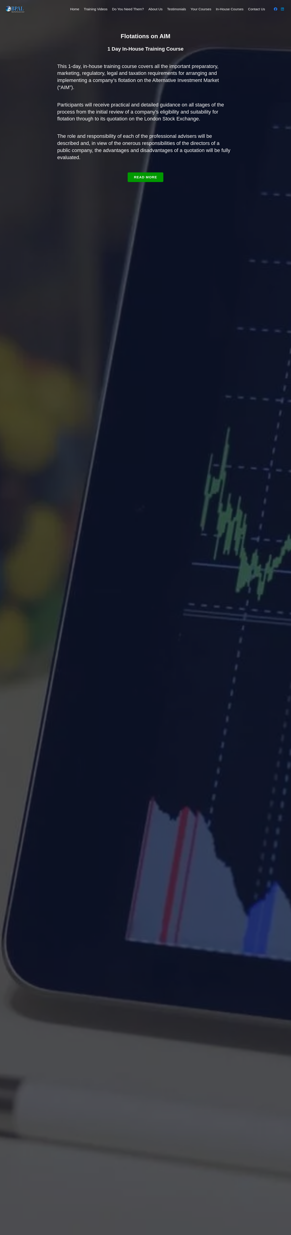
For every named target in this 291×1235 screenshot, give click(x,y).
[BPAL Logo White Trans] (14, 9)
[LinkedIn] (282, 9)
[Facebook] (275, 9)
